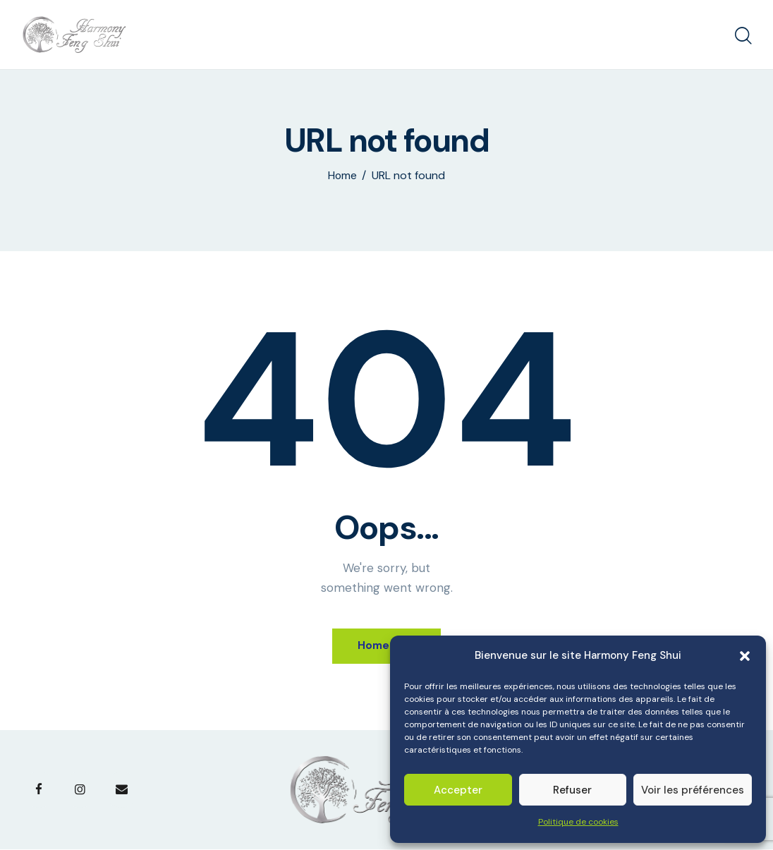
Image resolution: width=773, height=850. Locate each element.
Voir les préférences (692, 790)
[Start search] (743, 36)
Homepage (387, 645)
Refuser (572, 790)
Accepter (458, 790)
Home (343, 176)
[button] (745, 656)
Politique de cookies (578, 821)
